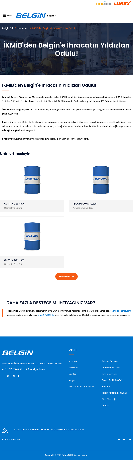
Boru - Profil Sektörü (112, 380)
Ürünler (72, 374)
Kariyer (72, 380)
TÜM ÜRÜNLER (66, 276)
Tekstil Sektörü (109, 374)
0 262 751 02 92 (46, 315)
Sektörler (73, 367)
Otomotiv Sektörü (111, 367)
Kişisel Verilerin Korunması (81, 386)
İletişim (105, 405)
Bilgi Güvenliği (109, 399)
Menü (8, 15)
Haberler (22, 28)
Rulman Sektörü (110, 361)
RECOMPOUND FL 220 (85, 203)
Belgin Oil (7, 28)
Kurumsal (73, 361)
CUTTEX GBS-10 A (14, 203)
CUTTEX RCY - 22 (14, 260)
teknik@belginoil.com (121, 310)
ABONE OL (124, 439)
